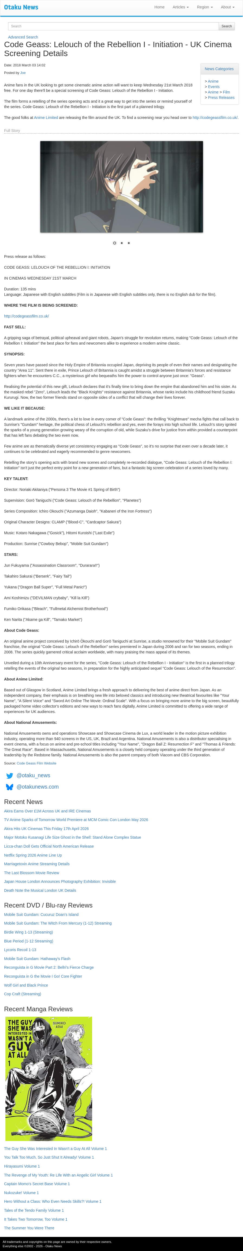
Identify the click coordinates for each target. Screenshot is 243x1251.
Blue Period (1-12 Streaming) (28, 941)
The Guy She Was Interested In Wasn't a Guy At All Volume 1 (55, 1148)
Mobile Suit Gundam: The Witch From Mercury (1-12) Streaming (58, 923)
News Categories (219, 69)
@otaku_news (33, 775)
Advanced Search (23, 37)
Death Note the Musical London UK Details (40, 890)
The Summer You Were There (29, 1228)
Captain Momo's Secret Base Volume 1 (37, 1184)
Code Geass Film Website (36, 763)
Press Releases (221, 97)
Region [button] (205, 7)
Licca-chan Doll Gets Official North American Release (49, 846)
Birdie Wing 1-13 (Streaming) (28, 932)
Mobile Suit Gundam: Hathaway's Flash (37, 959)
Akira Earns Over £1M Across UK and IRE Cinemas (47, 811)
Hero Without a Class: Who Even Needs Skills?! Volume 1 (53, 1201)
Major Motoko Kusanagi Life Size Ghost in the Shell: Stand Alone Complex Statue (72, 837)
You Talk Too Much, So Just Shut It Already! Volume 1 (49, 1157)
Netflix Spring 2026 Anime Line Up (33, 855)
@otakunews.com (38, 787)
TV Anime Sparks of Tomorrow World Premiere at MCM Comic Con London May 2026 (76, 820)
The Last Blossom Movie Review (31, 873)
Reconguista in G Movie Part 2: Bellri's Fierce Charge (49, 967)
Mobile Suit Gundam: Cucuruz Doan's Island (41, 914)
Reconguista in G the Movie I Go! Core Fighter (43, 976)
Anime (213, 81)
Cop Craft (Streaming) (22, 994)
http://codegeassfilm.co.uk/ (215, 117)
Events (214, 87)
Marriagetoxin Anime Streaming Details (37, 864)
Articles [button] (181, 7)
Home (159, 7)
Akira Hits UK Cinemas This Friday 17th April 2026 (46, 829)
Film (226, 92)
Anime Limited (46, 117)
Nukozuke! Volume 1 (21, 1193)
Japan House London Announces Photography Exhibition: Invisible (60, 881)
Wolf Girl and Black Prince (26, 985)
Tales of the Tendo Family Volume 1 (34, 1210)
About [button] (228, 7)
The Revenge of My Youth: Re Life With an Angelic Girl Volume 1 (58, 1175)
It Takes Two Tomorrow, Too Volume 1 (35, 1219)
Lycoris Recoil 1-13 (20, 950)
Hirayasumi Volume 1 (22, 1166)
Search (227, 26)
